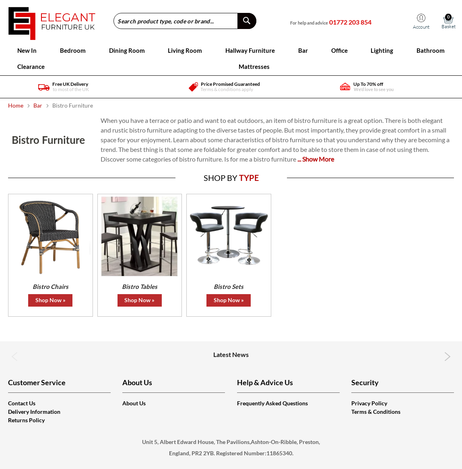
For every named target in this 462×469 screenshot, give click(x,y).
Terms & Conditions (375, 411)
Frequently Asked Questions (272, 403)
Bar (38, 105)
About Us (134, 403)
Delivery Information (34, 411)
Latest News (231, 354)
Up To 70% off (368, 84)
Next (447, 356)
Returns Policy (26, 420)
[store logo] (51, 20)
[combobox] (184, 21)
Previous (15, 356)
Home (16, 105)
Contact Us (21, 403)
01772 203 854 (350, 22)
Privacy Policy (369, 403)
